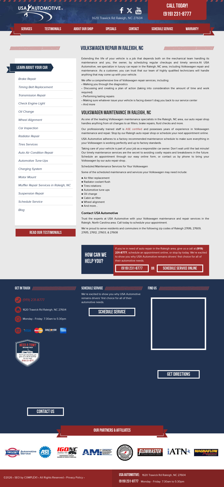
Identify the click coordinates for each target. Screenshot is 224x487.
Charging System (30, 169)
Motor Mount (27, 177)
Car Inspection (28, 128)
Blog (21, 210)
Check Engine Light (31, 103)
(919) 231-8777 (177, 14)
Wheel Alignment (30, 120)
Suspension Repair (31, 193)
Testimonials (53, 29)
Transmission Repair (32, 95)
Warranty (192, 29)
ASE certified (134, 129)
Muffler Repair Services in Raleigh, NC (44, 185)
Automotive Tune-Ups (33, 161)
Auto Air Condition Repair (35, 153)
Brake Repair (27, 79)
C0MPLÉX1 (30, 477)
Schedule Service (162, 29)
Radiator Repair (29, 136)
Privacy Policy (74, 477)
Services (26, 29)
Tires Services (28, 144)
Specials (111, 29)
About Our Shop (83, 29)
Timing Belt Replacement (35, 87)
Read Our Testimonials (46, 232)
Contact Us (45, 411)
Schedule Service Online (180, 268)
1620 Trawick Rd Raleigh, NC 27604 (44, 309)
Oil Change (26, 112)
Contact (134, 29)
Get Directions (178, 374)
